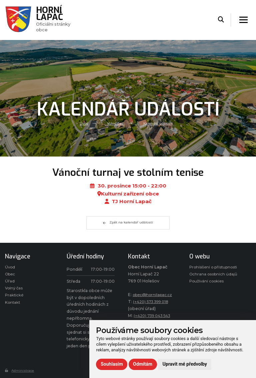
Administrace (21, 370)
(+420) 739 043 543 (154, 315)
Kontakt (13, 305)
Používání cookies (208, 296)
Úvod (82, 123)
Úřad (10, 282)
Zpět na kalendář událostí (128, 222)
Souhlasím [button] (112, 364)
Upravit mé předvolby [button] (185, 364)
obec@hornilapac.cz (154, 294)
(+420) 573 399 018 (153, 301)
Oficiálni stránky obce (55, 19)
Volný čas (114, 123)
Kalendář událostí (159, 123)
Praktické (14, 297)
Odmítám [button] (142, 364)
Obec (11, 274)
